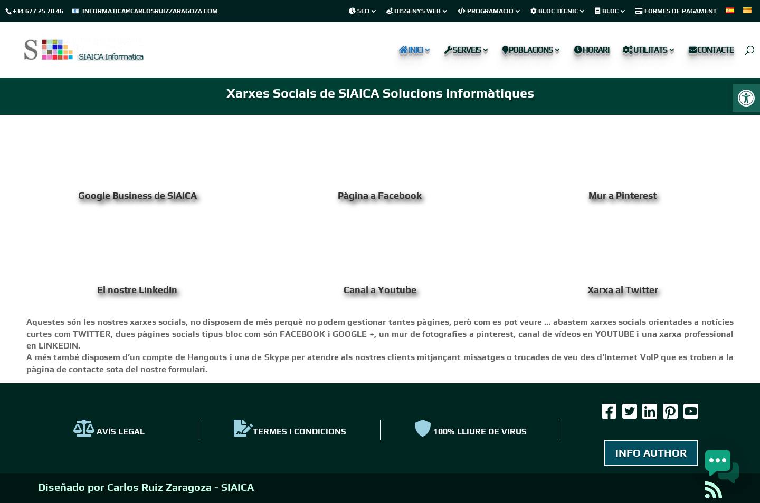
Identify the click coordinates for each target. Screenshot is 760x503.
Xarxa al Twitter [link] (622, 289)
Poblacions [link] (527, 50)
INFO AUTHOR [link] (651, 453)
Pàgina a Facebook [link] (380, 195)
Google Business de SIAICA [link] (137, 195)
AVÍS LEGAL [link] (109, 432)
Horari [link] (591, 50)
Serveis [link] (462, 50)
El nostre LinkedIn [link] (137, 289)
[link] (746, 98)
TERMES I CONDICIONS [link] (290, 432)
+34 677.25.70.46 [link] (38, 11)
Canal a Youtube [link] (380, 289)
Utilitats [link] (645, 50)
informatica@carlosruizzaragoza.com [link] (150, 11)
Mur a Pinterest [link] (622, 195)
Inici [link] (411, 50)
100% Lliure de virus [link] (470, 432)
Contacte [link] (711, 50)
